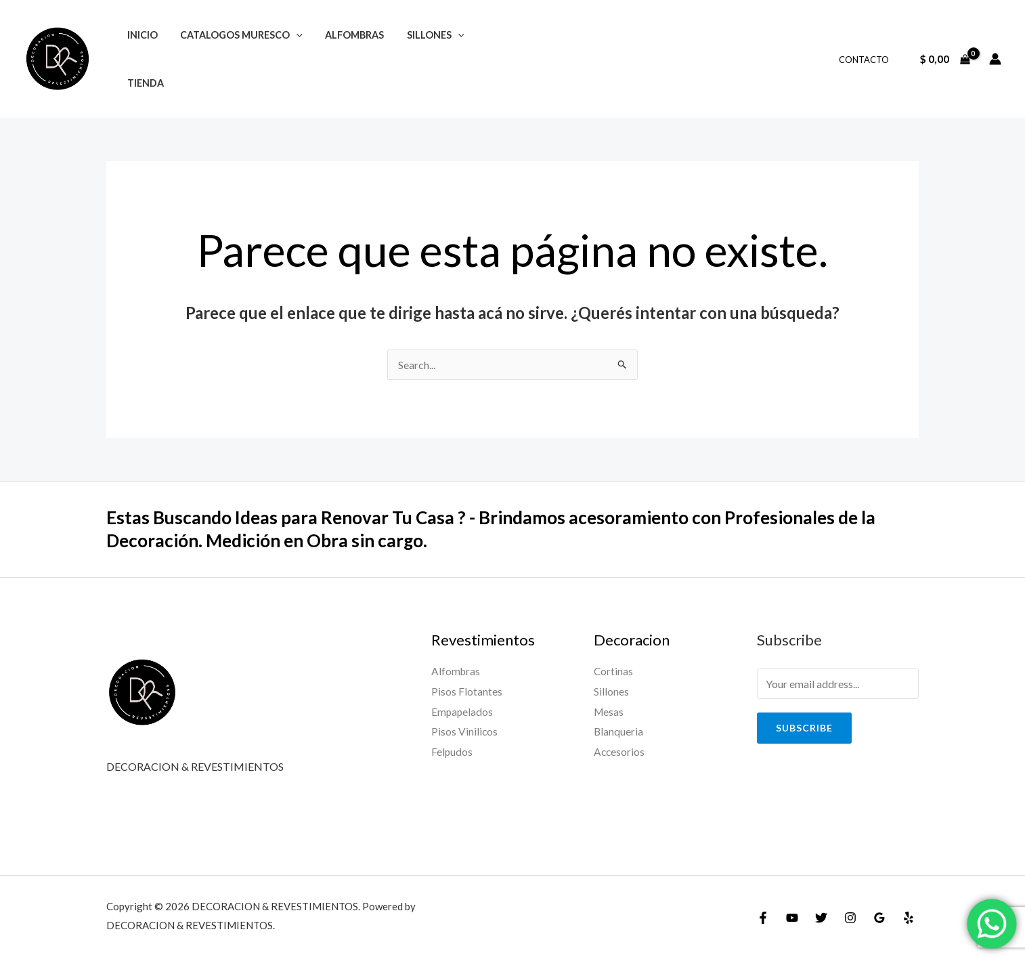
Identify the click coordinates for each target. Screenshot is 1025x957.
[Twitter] (821, 918)
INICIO (140, 35)
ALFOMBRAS (347, 35)
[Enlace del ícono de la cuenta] (995, 59)
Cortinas (614, 670)
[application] (291, 35)
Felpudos (452, 751)
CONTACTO (866, 59)
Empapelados (462, 711)
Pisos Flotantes (466, 691)
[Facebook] (763, 918)
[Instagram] (850, 918)
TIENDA (143, 83)
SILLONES (424, 35)
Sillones (611, 691)
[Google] (879, 918)
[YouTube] (792, 918)
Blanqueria (619, 731)
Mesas (609, 711)
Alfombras (456, 670)
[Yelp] (908, 918)
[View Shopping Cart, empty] (944, 59)
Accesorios (620, 751)
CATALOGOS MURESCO (236, 35)
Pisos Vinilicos (464, 731)
